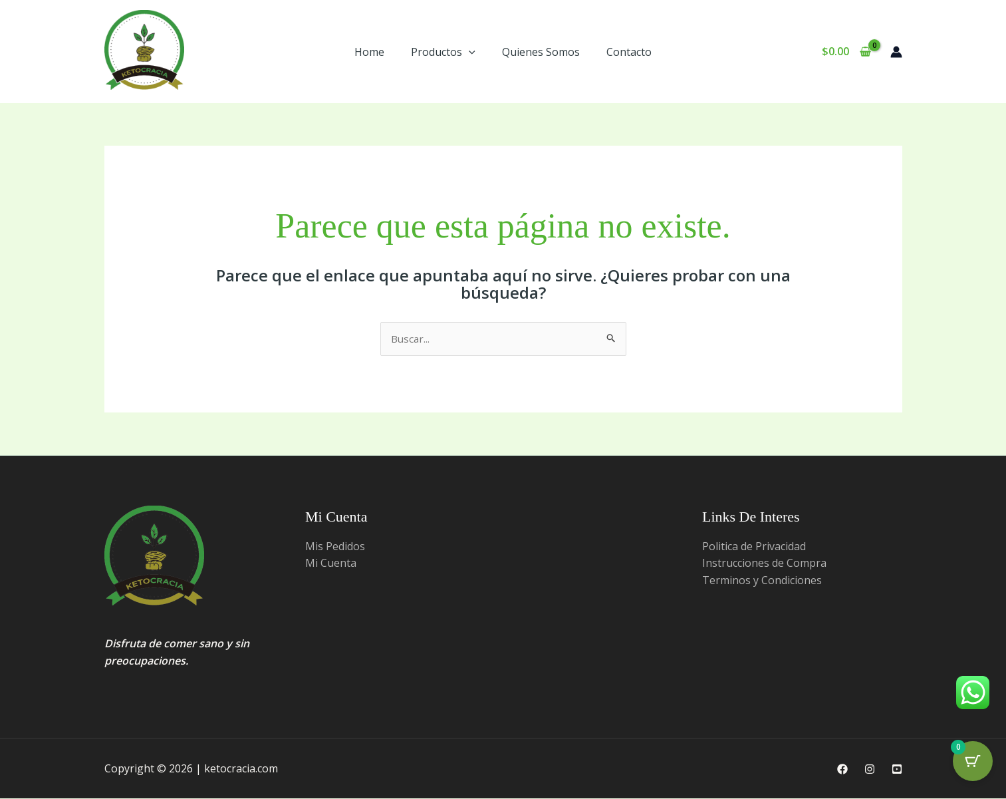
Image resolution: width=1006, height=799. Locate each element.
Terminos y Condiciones (762, 580)
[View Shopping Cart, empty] (847, 52)
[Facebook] (842, 769)
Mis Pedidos (335, 547)
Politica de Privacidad (754, 547)
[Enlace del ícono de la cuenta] (896, 52)
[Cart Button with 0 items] (973, 766)
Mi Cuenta (330, 563)
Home (369, 52)
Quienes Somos (541, 52)
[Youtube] (897, 769)
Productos (443, 52)
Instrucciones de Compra (764, 563)
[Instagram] (869, 769)
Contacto (629, 52)
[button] (468, 52)
